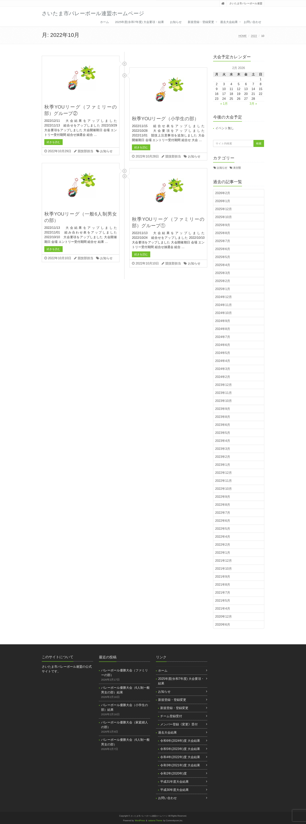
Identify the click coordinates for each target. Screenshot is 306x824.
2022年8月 (222, 504)
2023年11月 (223, 392)
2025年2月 (222, 281)
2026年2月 (222, 193)
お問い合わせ (252, 22)
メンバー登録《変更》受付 (179, 724)
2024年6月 (222, 345)
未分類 (237, 167)
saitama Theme (155, 821)
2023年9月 (222, 408)
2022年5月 (222, 528)
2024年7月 (222, 337)
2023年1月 (222, 464)
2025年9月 (222, 225)
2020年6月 (222, 624)
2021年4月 (222, 608)
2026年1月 (222, 201)
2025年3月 (222, 273)
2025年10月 (223, 217)
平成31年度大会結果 (174, 781)
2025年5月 (222, 257)
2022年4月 (222, 536)
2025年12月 (223, 209)
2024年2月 (222, 376)
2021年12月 (223, 560)
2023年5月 (222, 432)
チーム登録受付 (171, 716)
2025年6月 (222, 249)
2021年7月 (222, 592)
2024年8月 (222, 329)
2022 (254, 35)
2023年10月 (223, 400)
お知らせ (176, 22)
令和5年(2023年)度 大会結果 (180, 749)
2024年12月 (223, 297)
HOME (242, 35)
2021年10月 (223, 568)
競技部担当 (85, 151)
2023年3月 (222, 448)
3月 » (253, 103)
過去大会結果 (229, 22)
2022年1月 (222, 552)
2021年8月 (222, 584)
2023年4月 (222, 440)
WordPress (140, 821)
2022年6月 (222, 520)
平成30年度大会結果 (174, 789)
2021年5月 (222, 600)
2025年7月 (222, 241)
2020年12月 (223, 616)
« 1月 (224, 103)
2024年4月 (222, 360)
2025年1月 (222, 289)
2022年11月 (223, 480)
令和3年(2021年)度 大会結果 (180, 765)
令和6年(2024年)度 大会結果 (180, 740)
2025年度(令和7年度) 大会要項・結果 (139, 22)
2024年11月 (223, 305)
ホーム (104, 22)
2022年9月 (222, 496)
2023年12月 (223, 384)
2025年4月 (222, 265)
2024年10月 (223, 313)
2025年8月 (222, 233)
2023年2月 (222, 456)
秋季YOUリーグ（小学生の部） (165, 118)
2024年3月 (222, 368)
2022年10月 (223, 488)
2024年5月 (222, 353)
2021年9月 (222, 576)
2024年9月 (222, 321)
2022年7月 (222, 512)
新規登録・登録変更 (201, 22)
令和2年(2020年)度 (173, 773)
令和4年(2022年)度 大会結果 (180, 757)
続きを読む (53, 142)
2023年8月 (222, 416)
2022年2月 (222, 544)
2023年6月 (222, 424)
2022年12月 (223, 472)
